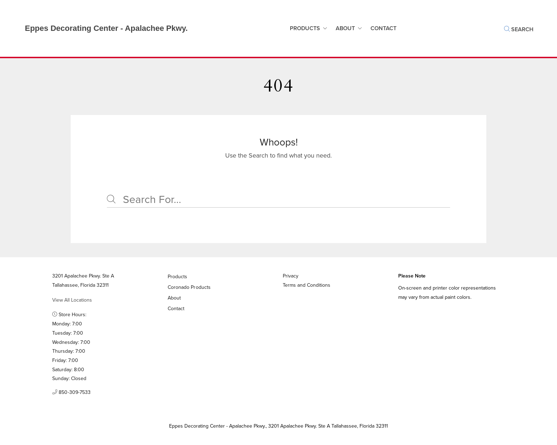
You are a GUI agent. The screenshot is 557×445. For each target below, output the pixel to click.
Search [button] (519, 29)
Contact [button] (383, 28)
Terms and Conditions (306, 285)
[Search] (278, 200)
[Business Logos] (99, 28)
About (345, 28)
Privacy (290, 276)
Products (305, 28)
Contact (176, 308)
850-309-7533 (71, 392)
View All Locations (72, 300)
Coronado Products (189, 287)
